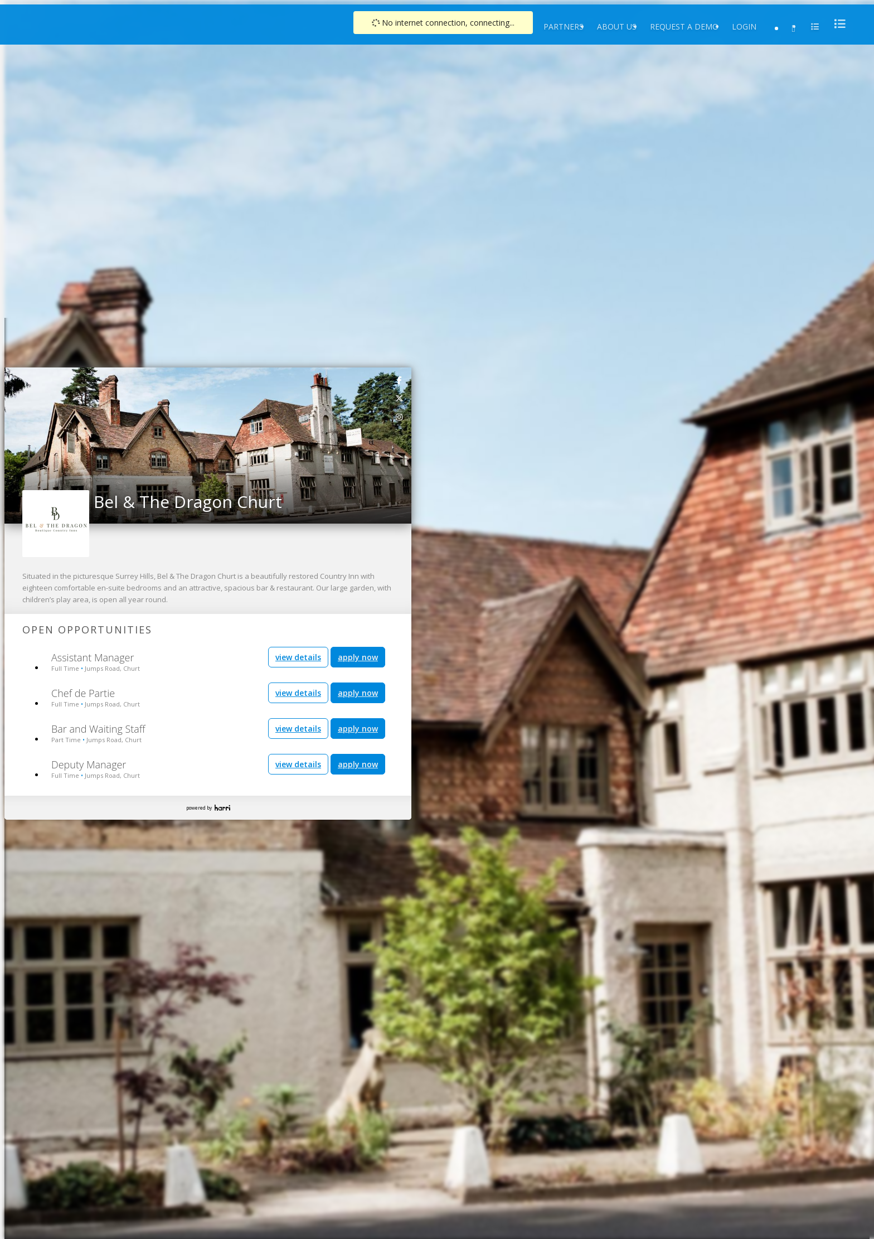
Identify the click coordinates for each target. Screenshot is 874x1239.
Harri (222, 808)
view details (298, 657)
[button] (13, 442)
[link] (399, 379)
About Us (617, 26)
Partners (563, 26)
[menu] (837, 23)
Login (744, 26)
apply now (358, 657)
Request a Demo (684, 26)
